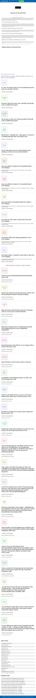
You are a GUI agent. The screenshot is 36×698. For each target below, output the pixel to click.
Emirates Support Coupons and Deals (7, 614)
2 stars (16, 16)
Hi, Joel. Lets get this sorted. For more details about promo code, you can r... (12, 678)
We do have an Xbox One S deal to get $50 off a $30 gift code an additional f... (13, 681)
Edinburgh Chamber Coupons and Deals (7, 596)
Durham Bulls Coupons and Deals (6, 366)
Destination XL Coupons (5, 649)
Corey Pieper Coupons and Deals (6, 383)
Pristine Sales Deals (4, 657)
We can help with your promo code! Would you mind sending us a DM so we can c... (13, 684)
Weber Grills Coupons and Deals (6, 334)
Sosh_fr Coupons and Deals (5, 417)
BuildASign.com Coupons (5, 654)
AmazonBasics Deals (4, 663)
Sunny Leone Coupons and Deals (6, 557)
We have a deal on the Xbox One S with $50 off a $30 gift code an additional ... (13, 679)
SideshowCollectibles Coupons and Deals (7, 456)
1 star (14, 16)
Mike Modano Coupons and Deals (6, 281)
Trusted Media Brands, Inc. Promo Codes (7, 671)
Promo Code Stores (28, 1)
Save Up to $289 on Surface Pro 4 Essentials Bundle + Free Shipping (11, 687)
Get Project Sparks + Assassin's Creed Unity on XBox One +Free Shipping (12, 693)
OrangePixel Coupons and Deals (6, 496)
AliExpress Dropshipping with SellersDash (27, 696)
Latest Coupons (9, 2)
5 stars (21, 16)
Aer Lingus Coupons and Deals (6, 634)
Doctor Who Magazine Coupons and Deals (7, 535)
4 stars (20, 16)
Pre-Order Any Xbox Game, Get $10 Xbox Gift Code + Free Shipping (11, 690)
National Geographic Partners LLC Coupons (8, 666)
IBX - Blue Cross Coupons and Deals (7, 316)
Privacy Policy (17, 696)
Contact (14, 696)
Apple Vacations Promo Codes (5, 652)
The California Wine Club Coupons (6, 643)
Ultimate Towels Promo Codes (5, 665)
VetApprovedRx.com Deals (5, 651)
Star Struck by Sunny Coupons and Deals (7, 516)
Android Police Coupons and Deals (6, 351)
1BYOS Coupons (4, 660)
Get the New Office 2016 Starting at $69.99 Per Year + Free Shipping (11, 692)
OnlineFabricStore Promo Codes (6, 646)
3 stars (18, 16)
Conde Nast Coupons (4, 668)
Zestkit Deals (3, 669)
